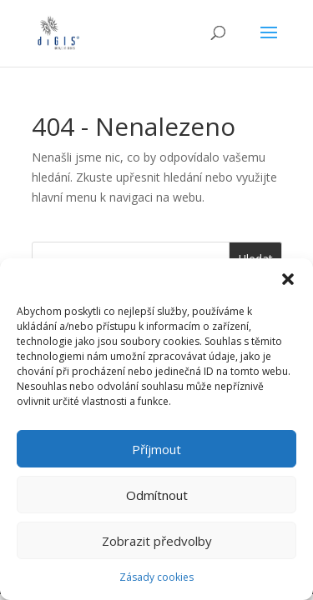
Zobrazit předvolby (157, 540)
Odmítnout (157, 495)
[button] (288, 279)
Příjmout (156, 449)
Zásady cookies (156, 577)
